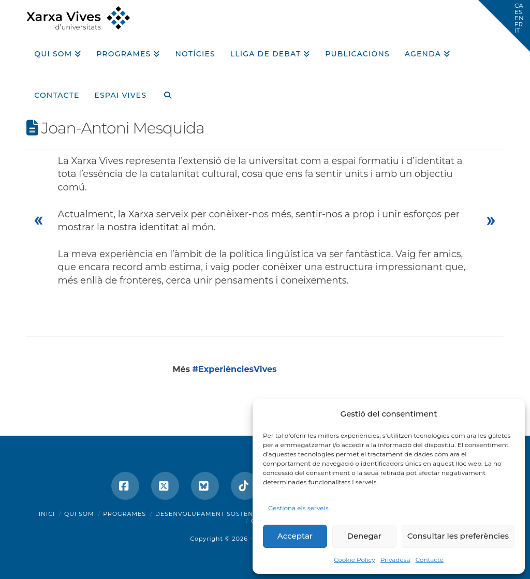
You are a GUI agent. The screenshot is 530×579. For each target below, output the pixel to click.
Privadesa (395, 559)
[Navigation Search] (163, 91)
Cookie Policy (354, 559)
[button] (504, 26)
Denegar (364, 536)
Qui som (79, 513)
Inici (47, 513)
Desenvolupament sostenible (212, 513)
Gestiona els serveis (298, 508)
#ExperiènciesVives (235, 369)
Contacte (430, 559)
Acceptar (295, 536)
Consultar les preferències (458, 536)
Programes (124, 513)
